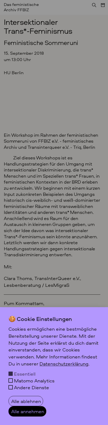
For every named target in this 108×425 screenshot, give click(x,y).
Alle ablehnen (26, 401)
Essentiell (24, 373)
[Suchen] (93, 6)
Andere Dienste (31, 387)
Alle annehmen (27, 411)
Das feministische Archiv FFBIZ (21, 7)
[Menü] (100, 7)
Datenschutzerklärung (63, 363)
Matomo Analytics (34, 380)
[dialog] (54, 366)
